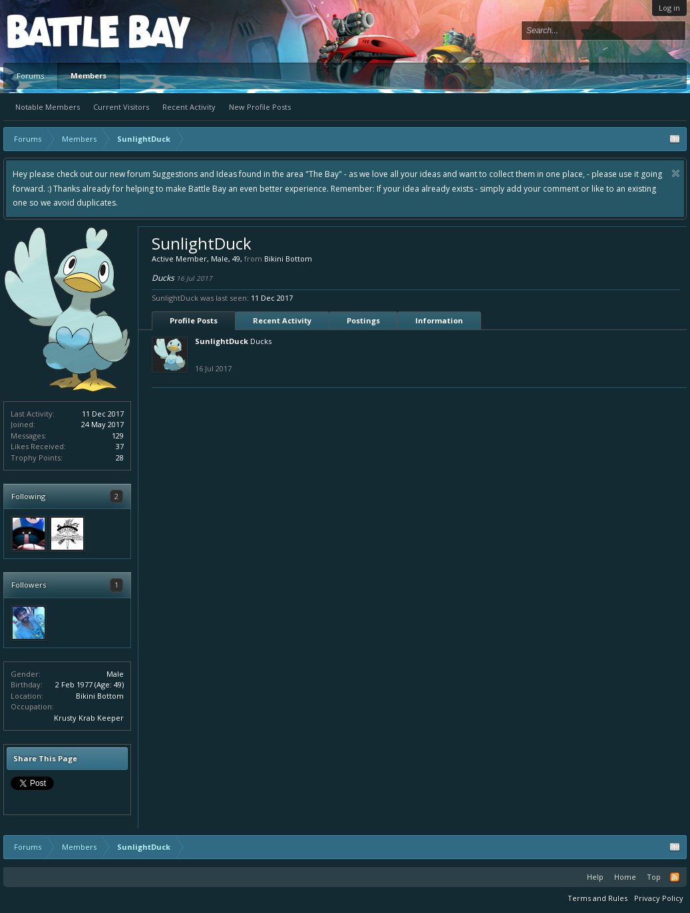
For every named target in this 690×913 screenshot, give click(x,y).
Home (625, 877)
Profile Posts (194, 320)
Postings (363, 320)
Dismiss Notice (676, 173)
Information (439, 320)
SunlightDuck (221, 341)
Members (88, 76)
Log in (669, 8)
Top (654, 877)
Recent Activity (189, 107)
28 (120, 457)
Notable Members (47, 107)
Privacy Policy (658, 898)
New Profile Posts (260, 107)
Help (595, 877)
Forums (30, 76)
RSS (674, 877)
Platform (56, 31)
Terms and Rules (597, 898)
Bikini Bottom (100, 696)
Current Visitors (121, 107)
